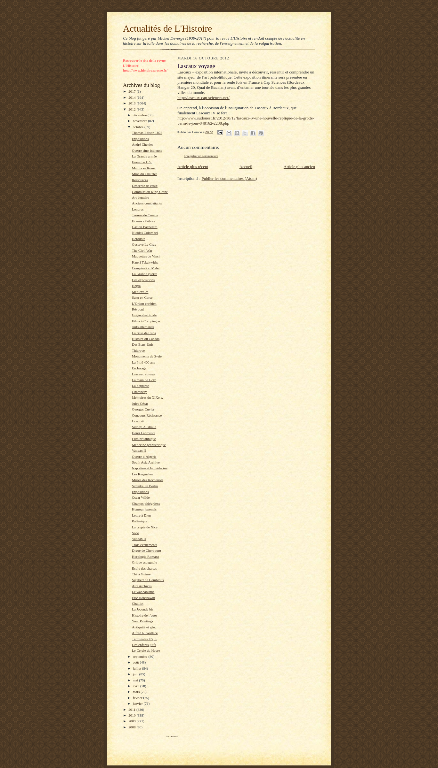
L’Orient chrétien (144, 303)
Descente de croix (145, 186)
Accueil (245, 166)
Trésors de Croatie (145, 215)
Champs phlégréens (146, 503)
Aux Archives (142, 586)
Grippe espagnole (144, 562)
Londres (138, 209)
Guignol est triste (144, 315)
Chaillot (137, 603)
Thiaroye (138, 350)
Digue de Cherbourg (146, 550)
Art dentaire (140, 197)
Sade (135, 533)
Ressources (140, 180)
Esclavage (139, 368)
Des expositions (143, 280)
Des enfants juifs (144, 645)
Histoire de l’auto (144, 615)
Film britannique (144, 439)
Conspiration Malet (146, 268)
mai (136, 680)
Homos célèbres (143, 221)
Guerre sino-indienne (147, 150)
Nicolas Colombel (145, 232)
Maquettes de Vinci (146, 256)
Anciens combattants (147, 203)
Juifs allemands (143, 327)
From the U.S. (142, 162)
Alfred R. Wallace (145, 633)
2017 (132, 91)
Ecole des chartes (144, 568)
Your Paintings (142, 621)
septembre (141, 656)
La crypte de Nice (145, 527)
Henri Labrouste (143, 433)
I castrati (138, 421)
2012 (132, 109)
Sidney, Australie (144, 427)
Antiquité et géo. (144, 627)
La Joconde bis (142, 609)
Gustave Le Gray (144, 244)
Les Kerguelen (142, 474)
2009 (132, 721)
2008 (132, 727)
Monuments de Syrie (147, 356)
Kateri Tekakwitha (145, 262)
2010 (132, 715)
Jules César (140, 403)
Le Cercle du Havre (146, 650)
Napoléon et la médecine (149, 468)
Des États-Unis (142, 344)
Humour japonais (144, 509)
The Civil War (142, 250)
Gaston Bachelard (145, 227)
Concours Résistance (147, 415)
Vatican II (139, 450)
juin (136, 674)
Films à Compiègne (146, 321)
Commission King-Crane (150, 192)
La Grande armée (144, 156)
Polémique (139, 521)
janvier (138, 703)
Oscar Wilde (141, 497)
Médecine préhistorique (149, 445)
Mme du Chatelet (144, 174)
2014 (132, 97)
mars (137, 692)
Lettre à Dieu (141, 515)
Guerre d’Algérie (144, 456)
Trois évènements (144, 545)
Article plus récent (192, 166)
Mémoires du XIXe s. (147, 397)
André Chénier (142, 144)
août (136, 662)
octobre (138, 127)
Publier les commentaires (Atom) (229, 178)
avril (136, 686)
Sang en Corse (142, 297)
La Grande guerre (144, 274)
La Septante (140, 386)
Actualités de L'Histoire (167, 28)
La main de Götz (144, 380)
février (138, 698)
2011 (132, 709)
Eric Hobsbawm (143, 598)
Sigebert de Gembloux (148, 580)
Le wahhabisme (143, 592)
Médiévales (140, 292)
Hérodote (138, 239)
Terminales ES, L (144, 639)
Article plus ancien (299, 166)
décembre (140, 115)
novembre (140, 121)
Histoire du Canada (145, 339)
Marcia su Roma (144, 168)
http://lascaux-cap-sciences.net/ (203, 97)
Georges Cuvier (143, 409)
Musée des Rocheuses (147, 480)
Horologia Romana (145, 556)
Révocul (138, 309)
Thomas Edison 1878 (147, 132)
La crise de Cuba (144, 333)
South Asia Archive (146, 462)
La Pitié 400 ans (143, 362)
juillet (137, 668)
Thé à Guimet (141, 574)
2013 (132, 103)
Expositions (140, 139)
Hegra (136, 286)
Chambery (139, 392)
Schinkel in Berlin (145, 486)
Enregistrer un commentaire (201, 156)
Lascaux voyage (143, 374)
